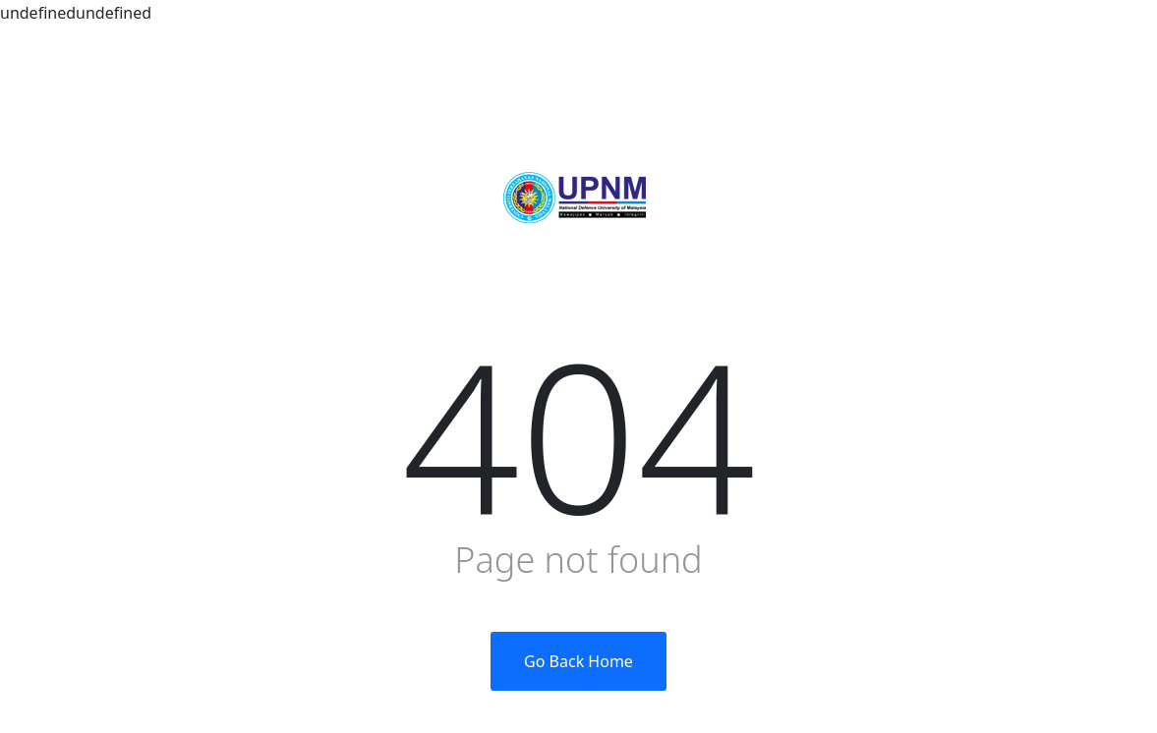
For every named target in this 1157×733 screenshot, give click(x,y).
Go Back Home (578, 661)
